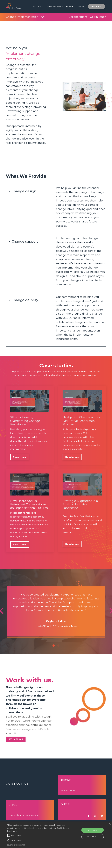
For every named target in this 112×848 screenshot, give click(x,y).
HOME (34, 6)
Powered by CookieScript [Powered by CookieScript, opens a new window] (16, 845)
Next (101, 608)
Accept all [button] (92, 830)
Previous (10, 608)
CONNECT (81, 6)
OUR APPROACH (55, 6)
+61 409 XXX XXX (69, 790)
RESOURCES (71, 6)
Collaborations (78, 17)
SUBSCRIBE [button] (96, 6)
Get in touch (98, 17)
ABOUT (41, 6)
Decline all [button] (93, 837)
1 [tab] (53, 645)
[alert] (56, 834)
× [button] (109, 824)
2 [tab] (58, 645)
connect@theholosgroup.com (23, 815)
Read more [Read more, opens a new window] (12, 831)
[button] (9, 835)
